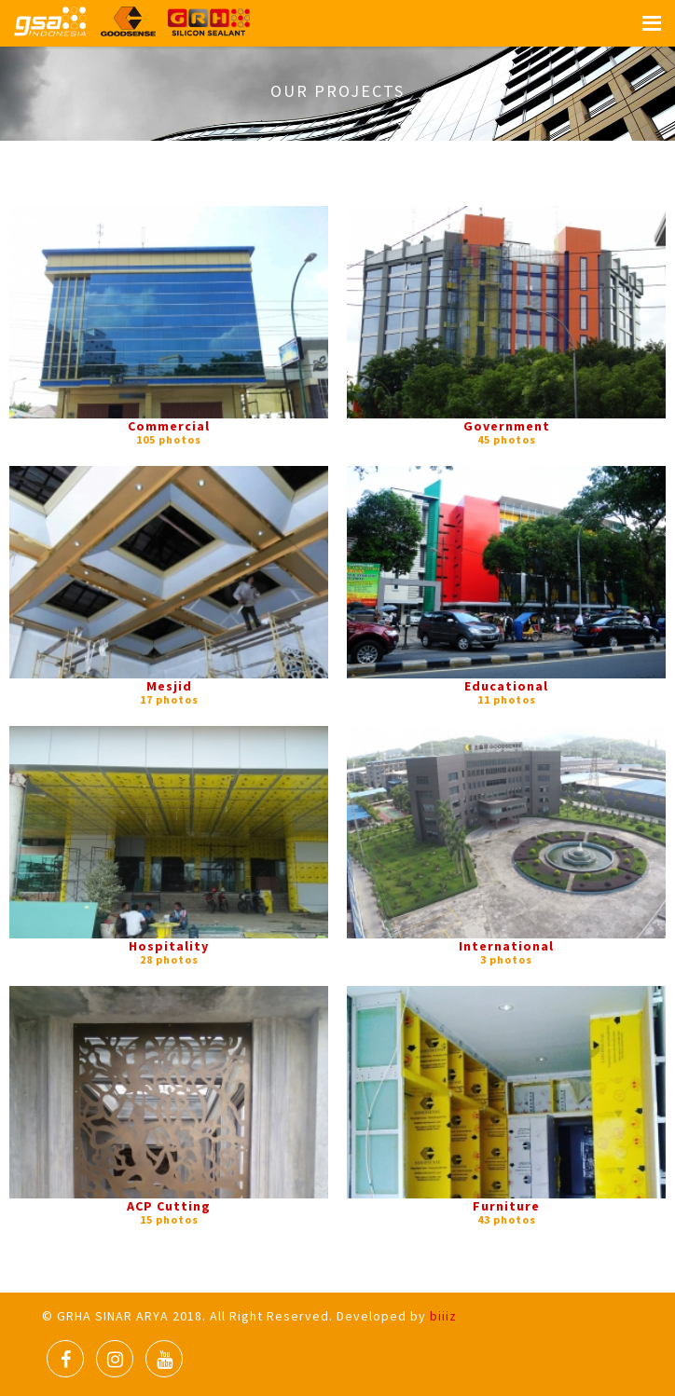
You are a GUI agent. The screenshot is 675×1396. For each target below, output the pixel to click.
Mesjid (169, 685)
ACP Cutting (169, 1206)
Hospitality (169, 946)
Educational (506, 685)
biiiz (443, 1315)
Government (506, 425)
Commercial (169, 425)
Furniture (506, 1206)
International (506, 946)
